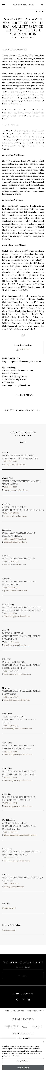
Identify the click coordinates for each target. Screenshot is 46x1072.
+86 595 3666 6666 (11, 642)
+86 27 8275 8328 (11, 697)
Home (6, 1011)
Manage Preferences (23, 1061)
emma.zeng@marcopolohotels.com (18, 728)
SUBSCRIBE (22, 976)
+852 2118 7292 (10, 487)
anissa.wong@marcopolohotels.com (18, 754)
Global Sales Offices (23, 1033)
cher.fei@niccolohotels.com (15, 564)
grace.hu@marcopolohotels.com (17, 645)
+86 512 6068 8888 (11, 587)
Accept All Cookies (23, 1067)
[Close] (43, 1041)
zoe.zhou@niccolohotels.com (15, 516)
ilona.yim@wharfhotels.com (15, 464)
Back (4, 12)
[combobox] (23, 442)
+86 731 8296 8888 (11, 883)
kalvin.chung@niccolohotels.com (17, 616)
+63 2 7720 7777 (10, 832)
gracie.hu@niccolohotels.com (15, 590)
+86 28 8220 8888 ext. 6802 (15, 539)
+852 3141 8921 (10, 613)
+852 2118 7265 (10, 461)
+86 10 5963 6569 (11, 671)
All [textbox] (21, 442)
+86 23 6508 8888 (11, 561)
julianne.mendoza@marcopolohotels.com (20, 835)
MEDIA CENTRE (18, 1011)
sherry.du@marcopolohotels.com (17, 700)
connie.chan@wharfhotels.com (16, 490)
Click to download (9, 908)
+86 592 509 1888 (11, 725)
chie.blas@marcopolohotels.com (17, 860)
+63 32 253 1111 (10, 857)
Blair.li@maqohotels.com (14, 886)
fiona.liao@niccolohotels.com (15, 542)
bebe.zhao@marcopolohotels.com (17, 674)
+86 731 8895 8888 (11, 513)
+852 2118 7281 (10, 751)
